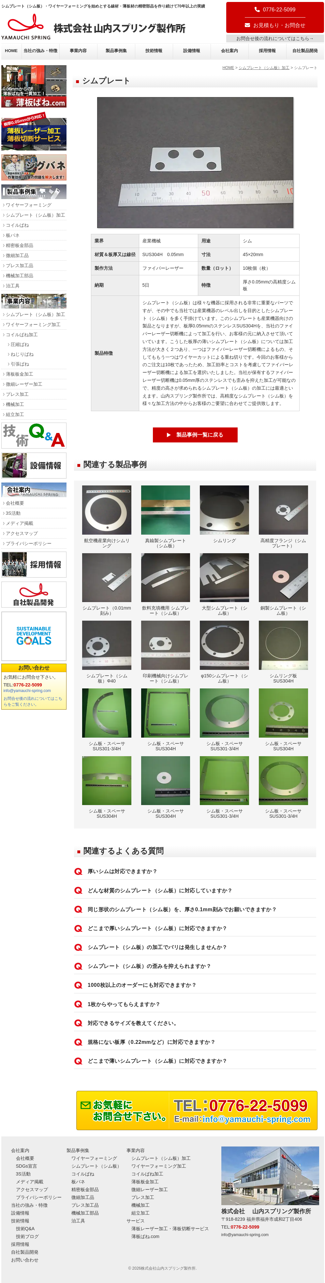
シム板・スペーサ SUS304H (165, 719)
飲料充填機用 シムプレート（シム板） (165, 584)
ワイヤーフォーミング (29, 205)
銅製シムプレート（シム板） (283, 584)
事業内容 (78, 50)
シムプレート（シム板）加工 (264, 67)
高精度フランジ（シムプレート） (283, 516)
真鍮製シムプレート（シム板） (165, 516)
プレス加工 (17, 394)
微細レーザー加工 (24, 384)
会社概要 (15, 503)
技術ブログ (27, 1236)
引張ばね (20, 364)
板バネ (13, 235)
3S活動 (13, 513)
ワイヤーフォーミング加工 (33, 324)
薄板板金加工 (19, 374)
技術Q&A (25, 1228)
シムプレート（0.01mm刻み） (106, 584)
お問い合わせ (34, 667)
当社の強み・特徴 (40, 50)
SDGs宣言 (26, 1166)
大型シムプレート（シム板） (224, 584)
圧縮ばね (20, 344)
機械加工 (15, 404)
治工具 (13, 285)
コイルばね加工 (22, 334)
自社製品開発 (305, 50)
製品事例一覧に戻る (199, 435)
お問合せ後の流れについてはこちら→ (275, 38)
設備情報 (191, 50)
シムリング (224, 514)
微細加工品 (17, 255)
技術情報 (153, 50)
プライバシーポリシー (29, 543)
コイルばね (17, 225)
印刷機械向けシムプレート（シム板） (165, 652)
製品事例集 (116, 50)
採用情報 (267, 50)
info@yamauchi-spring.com (27, 690)
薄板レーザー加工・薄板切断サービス (170, 1228)
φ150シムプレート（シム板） (224, 652)
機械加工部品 (19, 275)
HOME (11, 50)
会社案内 (229, 50)
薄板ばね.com (145, 1236)
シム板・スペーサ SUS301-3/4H (106, 719)
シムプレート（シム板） (96, 1166)
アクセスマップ (22, 533)
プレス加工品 (19, 265)
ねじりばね (22, 354)
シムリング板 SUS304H (283, 652)
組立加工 (15, 414)
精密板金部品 (19, 245)
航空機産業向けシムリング (106, 516)
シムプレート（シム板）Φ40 (106, 652)
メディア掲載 (19, 523)
